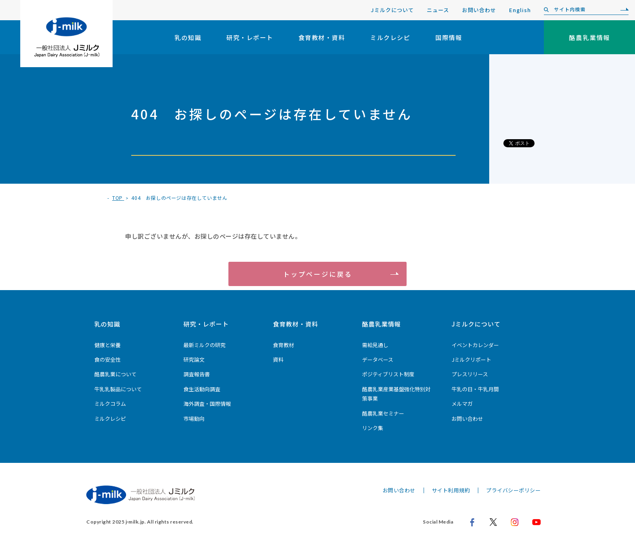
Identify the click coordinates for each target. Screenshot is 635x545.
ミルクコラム (110, 403)
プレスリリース (470, 374)
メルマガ (462, 403)
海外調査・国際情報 (207, 403)
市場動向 (194, 418)
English (520, 10)
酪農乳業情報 (381, 324)
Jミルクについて (392, 10)
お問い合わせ (479, 10)
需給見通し (375, 345)
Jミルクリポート (471, 359)
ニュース (438, 10)
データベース (377, 359)
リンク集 (372, 428)
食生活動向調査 (201, 389)
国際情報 (448, 37)
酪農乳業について (115, 374)
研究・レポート (249, 37)
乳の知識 (188, 37)
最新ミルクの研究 (204, 345)
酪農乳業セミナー (383, 413)
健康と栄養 (107, 345)
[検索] (622, 9)
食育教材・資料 (321, 37)
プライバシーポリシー (513, 490)
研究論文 (194, 359)
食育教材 (283, 345)
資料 (278, 359)
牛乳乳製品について (118, 389)
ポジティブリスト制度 (388, 374)
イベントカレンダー (475, 345)
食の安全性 (107, 359)
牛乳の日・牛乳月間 (475, 389)
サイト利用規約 (451, 490)
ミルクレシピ (390, 37)
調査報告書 (196, 374)
